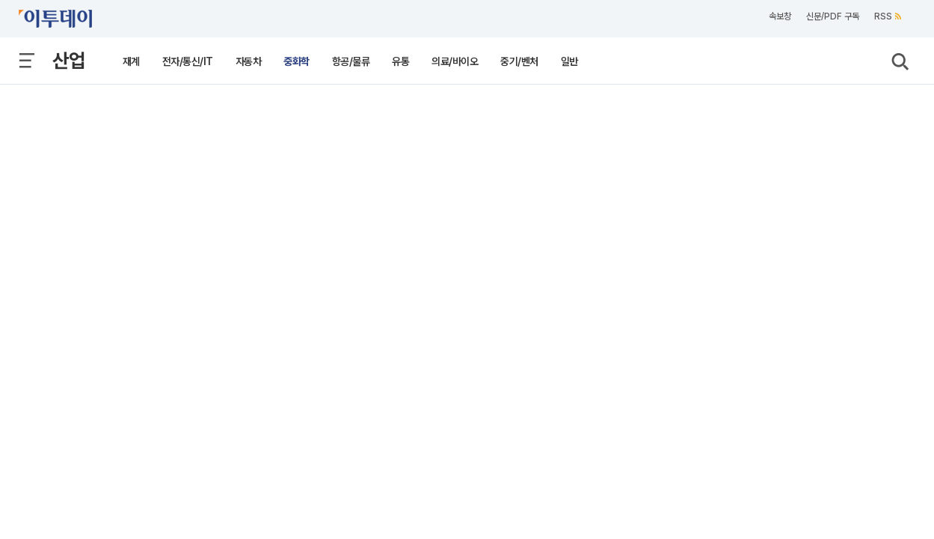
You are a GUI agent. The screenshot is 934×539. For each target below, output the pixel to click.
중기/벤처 (519, 61)
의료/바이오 (454, 61)
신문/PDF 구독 (832, 16)
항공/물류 (351, 61)
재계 (131, 61)
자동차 (249, 61)
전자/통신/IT (187, 61)
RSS (887, 16)
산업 (68, 60)
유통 (400, 61)
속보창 (780, 16)
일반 (569, 61)
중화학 (296, 61)
